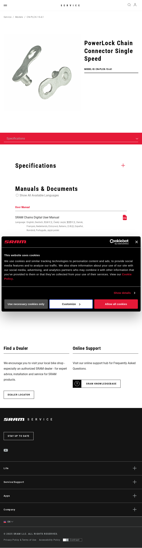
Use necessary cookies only (26, 304)
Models (19, 17)
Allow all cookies (116, 304)
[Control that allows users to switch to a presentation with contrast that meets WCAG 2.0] (72, 540)
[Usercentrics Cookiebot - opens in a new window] (112, 242)
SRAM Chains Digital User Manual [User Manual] (49, 224)
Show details (122, 292)
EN (7, 521)
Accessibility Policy (49, 540)
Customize (71, 304)
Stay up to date (18, 436)
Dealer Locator (19, 394)
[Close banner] (136, 242)
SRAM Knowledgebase (101, 383)
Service (71, 5)
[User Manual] (125, 219)
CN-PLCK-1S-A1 (35, 17)
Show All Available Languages (39, 195)
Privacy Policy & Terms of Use (20, 540)
